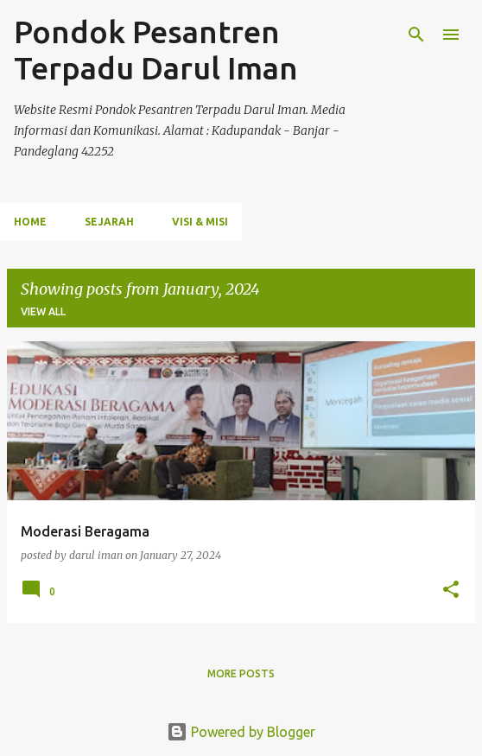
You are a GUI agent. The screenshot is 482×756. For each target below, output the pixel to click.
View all (43, 311)
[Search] (416, 34)
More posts (241, 673)
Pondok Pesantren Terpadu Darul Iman (156, 50)
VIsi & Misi (200, 221)
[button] (451, 590)
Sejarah (109, 221)
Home (30, 221)
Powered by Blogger (241, 732)
